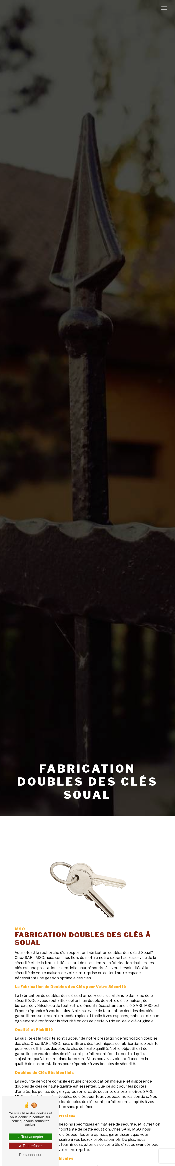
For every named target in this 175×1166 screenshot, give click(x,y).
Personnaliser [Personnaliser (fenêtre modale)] (30, 1155)
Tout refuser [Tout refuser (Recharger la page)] (30, 1146)
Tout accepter (30, 1137)
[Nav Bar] (164, 8)
